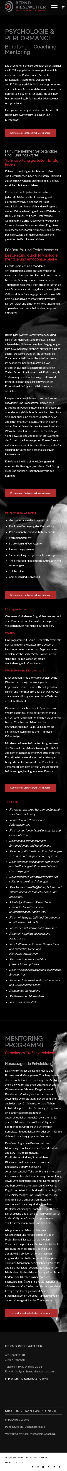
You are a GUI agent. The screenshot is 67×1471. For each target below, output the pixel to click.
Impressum (13, 1378)
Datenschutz (30, 1378)
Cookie (43, 1378)
